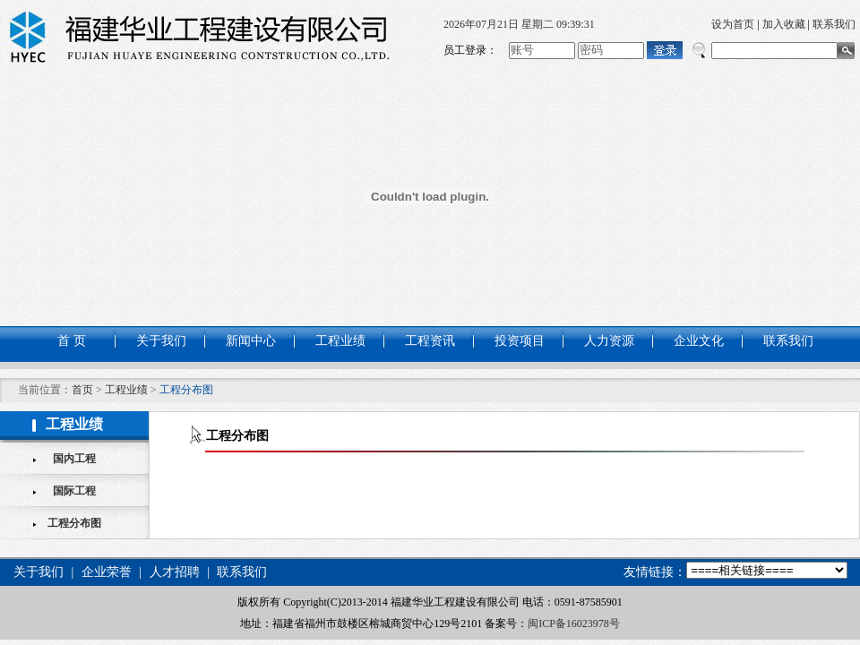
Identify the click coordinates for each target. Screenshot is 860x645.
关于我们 (161, 341)
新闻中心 (251, 341)
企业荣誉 (106, 572)
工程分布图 (74, 523)
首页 (82, 389)
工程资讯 (430, 341)
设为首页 (732, 24)
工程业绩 (340, 341)
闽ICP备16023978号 (574, 623)
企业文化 (699, 341)
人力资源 (609, 341)
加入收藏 (783, 24)
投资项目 (519, 341)
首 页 (71, 341)
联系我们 (834, 24)
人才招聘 (175, 572)
